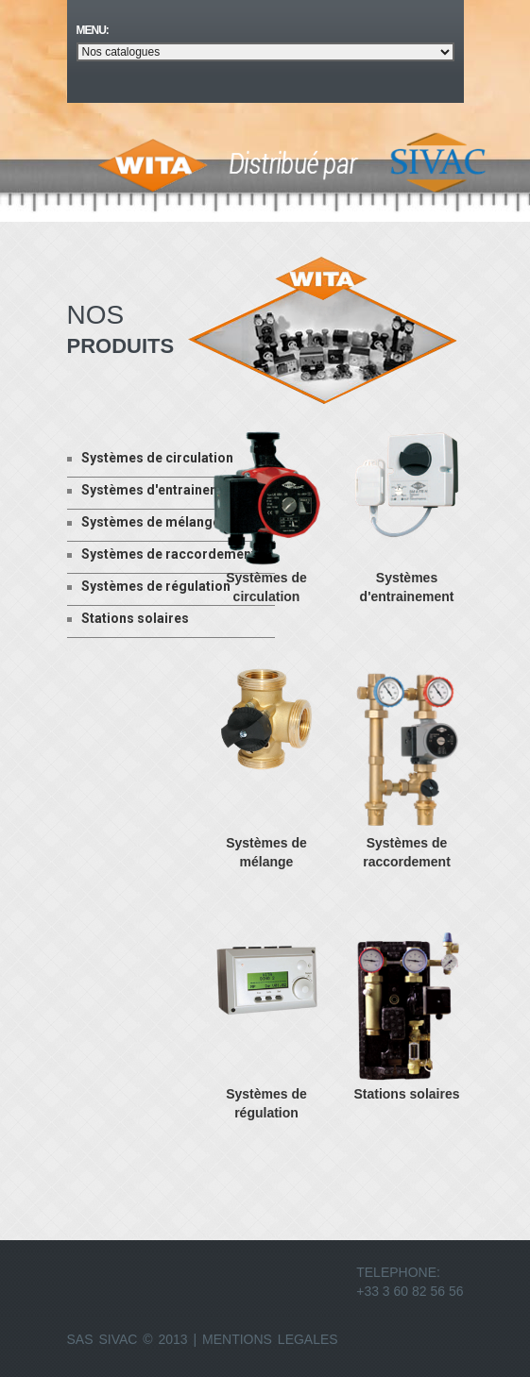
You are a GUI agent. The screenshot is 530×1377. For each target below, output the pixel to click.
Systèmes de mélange (143, 521)
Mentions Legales (270, 1339)
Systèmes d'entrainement (154, 489)
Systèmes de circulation (150, 457)
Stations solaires (128, 618)
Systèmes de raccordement (161, 554)
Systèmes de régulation (149, 586)
